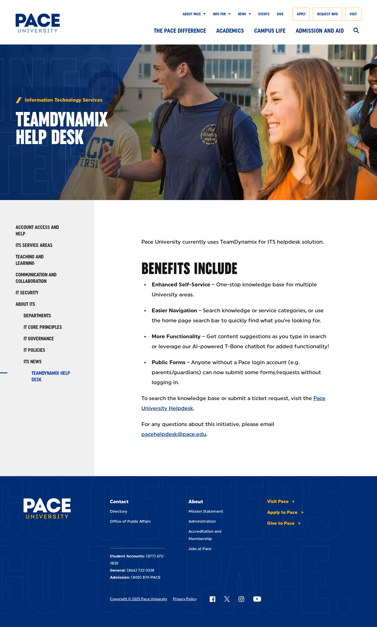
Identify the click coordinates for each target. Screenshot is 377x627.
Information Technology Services (63, 100)
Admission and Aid (320, 30)
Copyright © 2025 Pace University (138, 599)
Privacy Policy (184, 599)
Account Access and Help (37, 231)
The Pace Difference (180, 30)
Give (280, 14)
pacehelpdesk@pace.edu (173, 434)
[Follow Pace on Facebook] (212, 599)
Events (263, 14)
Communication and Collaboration (36, 278)
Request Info (327, 14)
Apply (301, 14)
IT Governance (39, 338)
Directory (118, 511)
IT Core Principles (43, 327)
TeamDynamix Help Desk (51, 376)
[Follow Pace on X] (227, 599)
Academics (230, 30)
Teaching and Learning (30, 260)
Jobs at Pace (199, 549)
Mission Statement (205, 511)
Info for (219, 14)
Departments (37, 316)
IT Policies (34, 350)
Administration (202, 521)
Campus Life (269, 30)
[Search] (356, 31)
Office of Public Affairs (130, 521)
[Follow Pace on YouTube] (257, 599)
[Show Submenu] (203, 14)
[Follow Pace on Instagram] (241, 599)
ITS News (33, 361)
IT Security (27, 293)
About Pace (192, 14)
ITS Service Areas (34, 245)
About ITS (25, 304)
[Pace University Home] (39, 23)
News (242, 14)
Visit (353, 14)
